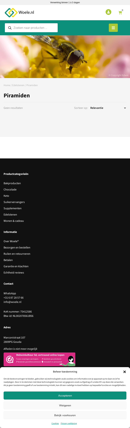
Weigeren (65, 405)
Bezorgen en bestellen (17, 247)
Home (7, 85)
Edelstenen (18, 85)
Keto (6, 196)
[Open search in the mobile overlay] (31, 27)
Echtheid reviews (14, 272)
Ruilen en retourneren (17, 254)
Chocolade (10, 189)
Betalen (8, 260)
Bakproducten (12, 183)
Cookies (55, 423)
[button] (124, 372)
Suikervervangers (14, 202)
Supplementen (13, 208)
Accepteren (65, 395)
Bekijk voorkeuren (65, 415)
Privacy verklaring (69, 423)
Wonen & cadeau (14, 221)
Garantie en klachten (16, 266)
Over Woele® (11, 241)
